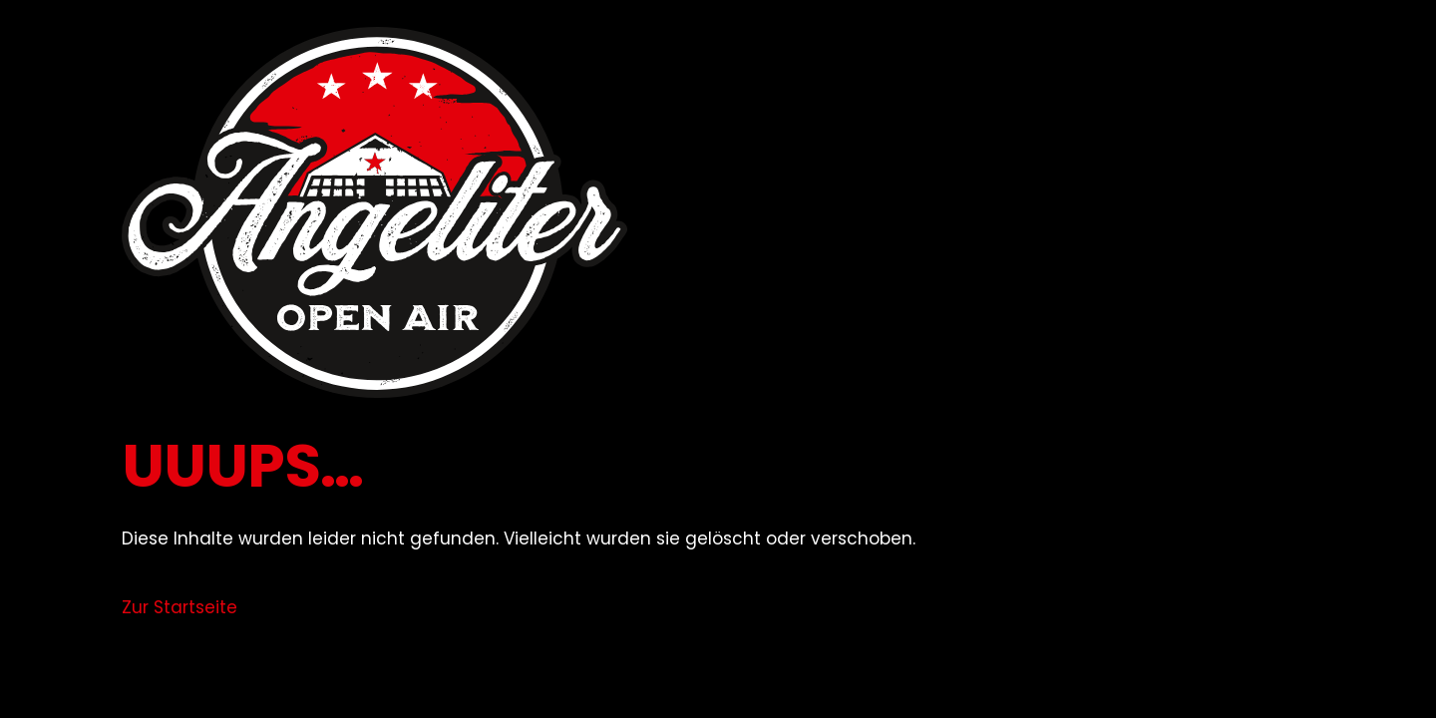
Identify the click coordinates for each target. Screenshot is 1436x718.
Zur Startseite (179, 607)
